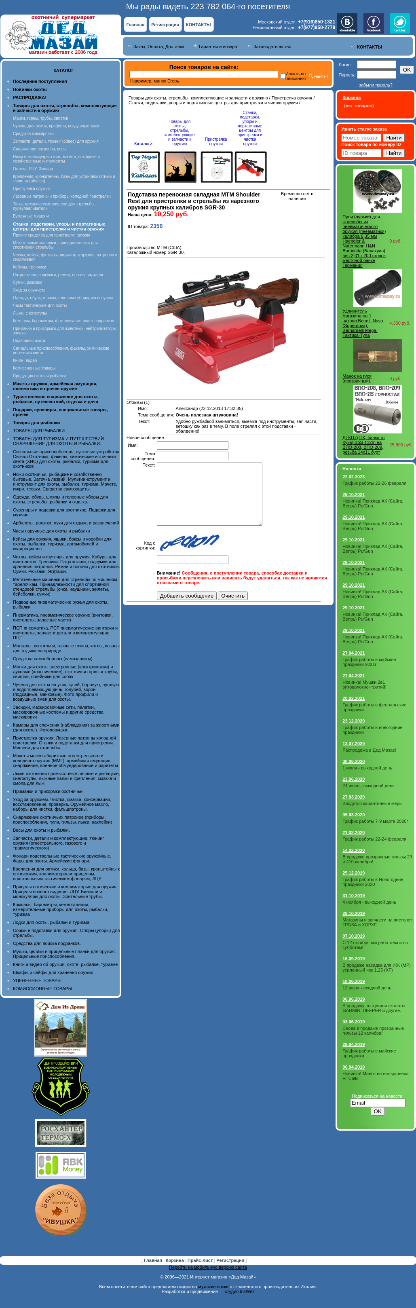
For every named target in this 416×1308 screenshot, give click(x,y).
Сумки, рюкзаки (27, 282)
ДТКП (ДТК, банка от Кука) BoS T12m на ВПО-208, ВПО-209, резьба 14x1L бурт (363, 444)
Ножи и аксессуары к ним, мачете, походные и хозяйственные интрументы (56, 158)
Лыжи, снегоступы (30, 313)
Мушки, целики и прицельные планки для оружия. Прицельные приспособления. (64, 954)
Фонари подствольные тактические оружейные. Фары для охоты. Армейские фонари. (62, 858)
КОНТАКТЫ (198, 24)
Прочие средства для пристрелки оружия (51, 235)
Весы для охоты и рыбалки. (41, 830)
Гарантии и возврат (219, 46)
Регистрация (165, 24)
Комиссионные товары (34, 368)
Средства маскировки (33, 133)
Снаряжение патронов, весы (39, 149)
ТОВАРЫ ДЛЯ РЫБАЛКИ (39, 430)
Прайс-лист (201, 1260)
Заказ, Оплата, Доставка (158, 46)
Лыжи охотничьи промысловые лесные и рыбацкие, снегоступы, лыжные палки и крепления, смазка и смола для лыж (66, 778)
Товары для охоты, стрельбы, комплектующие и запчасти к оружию (198, 97)
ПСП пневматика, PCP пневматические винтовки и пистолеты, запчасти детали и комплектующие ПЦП (65, 632)
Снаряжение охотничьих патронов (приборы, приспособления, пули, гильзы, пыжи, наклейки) (62, 819)
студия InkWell (239, 1291)
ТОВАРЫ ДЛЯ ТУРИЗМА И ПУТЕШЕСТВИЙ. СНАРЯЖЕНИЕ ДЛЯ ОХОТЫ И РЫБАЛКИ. (59, 441)
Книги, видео (25, 360)
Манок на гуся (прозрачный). (357, 378)
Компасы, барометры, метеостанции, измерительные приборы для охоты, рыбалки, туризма (60, 909)
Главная (135, 24)
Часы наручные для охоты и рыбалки (51, 530)
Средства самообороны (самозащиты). (53, 658)
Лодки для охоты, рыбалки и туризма (51, 922)
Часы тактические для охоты (40, 305)
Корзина (175, 1260)
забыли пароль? (376, 84)
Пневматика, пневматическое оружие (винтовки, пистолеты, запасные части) (63, 617)
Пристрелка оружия (31, 188)
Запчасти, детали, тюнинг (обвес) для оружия (56, 141)
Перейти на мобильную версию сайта (208, 1267)
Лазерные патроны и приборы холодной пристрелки (62, 196)
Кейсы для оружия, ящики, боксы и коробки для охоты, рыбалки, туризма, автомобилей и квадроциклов (62, 544)
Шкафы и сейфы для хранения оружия (53, 972)
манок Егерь (166, 80)
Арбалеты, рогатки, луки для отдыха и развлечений (66, 522)
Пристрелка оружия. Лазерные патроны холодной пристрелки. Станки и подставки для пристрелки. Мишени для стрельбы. (64, 742)
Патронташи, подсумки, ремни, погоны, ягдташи (58, 275)
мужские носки (213, 1286)
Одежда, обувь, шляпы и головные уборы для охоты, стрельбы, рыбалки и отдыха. (60, 499)
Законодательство (272, 46)
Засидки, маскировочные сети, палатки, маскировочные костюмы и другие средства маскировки (58, 712)
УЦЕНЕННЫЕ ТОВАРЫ (37, 980)
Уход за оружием (29, 290)
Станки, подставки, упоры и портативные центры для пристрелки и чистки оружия (213, 102)
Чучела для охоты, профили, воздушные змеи (56, 126)
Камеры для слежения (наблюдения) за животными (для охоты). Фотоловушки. (66, 727)
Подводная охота (29, 340)
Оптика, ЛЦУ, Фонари (33, 169)
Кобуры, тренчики (29, 267)
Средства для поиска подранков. (47, 943)
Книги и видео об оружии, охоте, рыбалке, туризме (65, 964)
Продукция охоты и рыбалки (39, 376)
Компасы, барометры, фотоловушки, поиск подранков (63, 321)
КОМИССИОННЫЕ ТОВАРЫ (42, 988)
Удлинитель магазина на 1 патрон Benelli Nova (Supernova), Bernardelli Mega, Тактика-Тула (362, 323)
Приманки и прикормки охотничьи (47, 791)
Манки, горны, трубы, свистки (40, 118)
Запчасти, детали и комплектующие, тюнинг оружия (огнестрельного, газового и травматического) (58, 843)
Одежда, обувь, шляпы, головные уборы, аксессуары (63, 298)
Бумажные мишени (31, 216)
